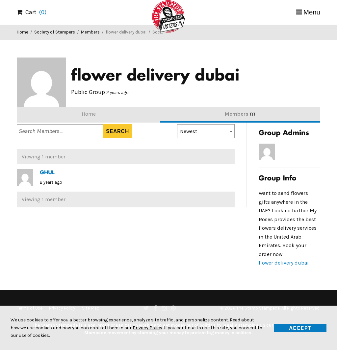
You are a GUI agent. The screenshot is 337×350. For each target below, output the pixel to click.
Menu (311, 12)
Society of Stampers (54, 32)
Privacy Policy (147, 328)
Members (90, 32)
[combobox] (206, 131)
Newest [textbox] (188, 131)
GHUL (47, 172)
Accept (300, 328)
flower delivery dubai (284, 263)
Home (22, 32)
